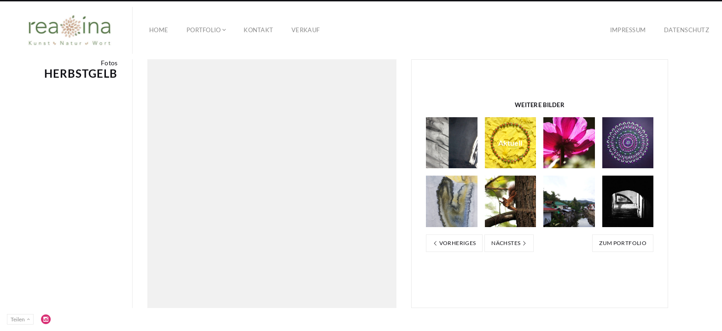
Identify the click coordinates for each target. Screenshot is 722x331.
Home (158, 30)
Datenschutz (686, 30)
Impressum (628, 30)
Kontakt (258, 30)
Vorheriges (454, 243)
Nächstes (509, 243)
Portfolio (203, 30)
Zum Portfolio (622, 243)
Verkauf (305, 30)
